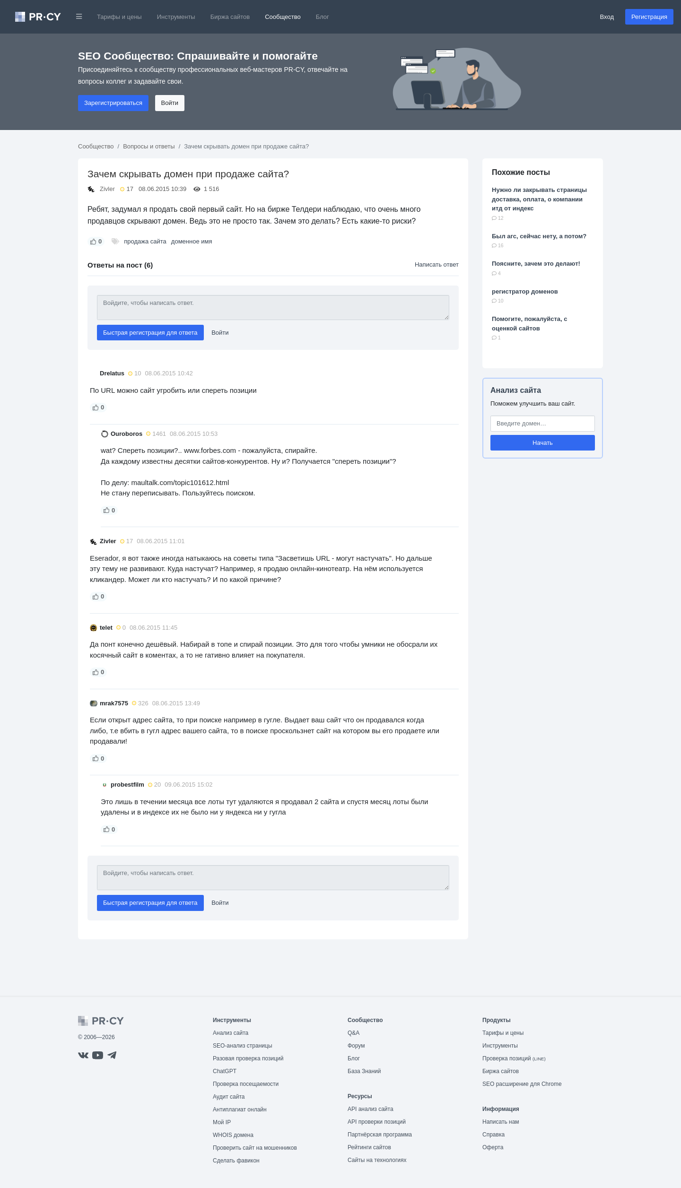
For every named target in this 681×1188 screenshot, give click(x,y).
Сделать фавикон (236, 1160)
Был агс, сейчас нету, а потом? (539, 236)
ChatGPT (224, 1071)
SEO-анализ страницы (242, 1045)
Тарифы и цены (119, 16)
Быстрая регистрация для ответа (150, 332)
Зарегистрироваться (113, 102)
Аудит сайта (228, 1096)
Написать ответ (437, 264)
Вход (607, 16)
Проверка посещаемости (246, 1084)
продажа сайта (145, 241)
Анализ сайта (515, 390)
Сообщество (283, 16)
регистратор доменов (525, 291)
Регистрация (649, 16)
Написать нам (500, 1122)
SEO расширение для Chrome (522, 1084)
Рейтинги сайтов (369, 1147)
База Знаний (364, 1071)
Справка (493, 1134)
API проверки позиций (377, 1122)
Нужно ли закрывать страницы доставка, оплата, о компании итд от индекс (539, 199)
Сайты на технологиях (377, 1160)
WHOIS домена (233, 1135)
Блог (322, 16)
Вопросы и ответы (149, 146)
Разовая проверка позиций (248, 1058)
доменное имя (191, 241)
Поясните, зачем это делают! (536, 263)
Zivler (107, 188)
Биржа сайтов (230, 16)
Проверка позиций (514, 1058)
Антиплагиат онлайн (240, 1109)
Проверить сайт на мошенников (255, 1148)
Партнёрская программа (380, 1134)
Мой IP (222, 1122)
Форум (356, 1045)
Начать (543, 442)
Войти (169, 102)
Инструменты (176, 16)
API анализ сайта (370, 1109)
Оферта (492, 1147)
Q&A (353, 1033)
